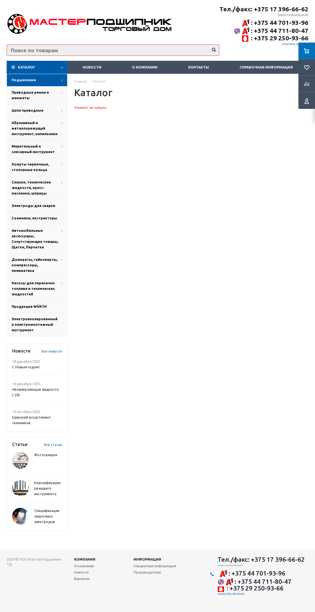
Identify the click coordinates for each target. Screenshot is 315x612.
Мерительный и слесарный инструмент (33, 149)
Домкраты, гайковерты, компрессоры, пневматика (34, 265)
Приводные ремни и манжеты (30, 95)
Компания (84, 559)
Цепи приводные (27, 110)
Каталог (26, 67)
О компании (145, 67)
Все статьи (53, 444)
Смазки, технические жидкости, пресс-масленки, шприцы (31, 187)
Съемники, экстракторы (34, 218)
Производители (147, 572)
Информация (147, 559)
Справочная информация (266, 67)
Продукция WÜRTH (29, 306)
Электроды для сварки (33, 205)
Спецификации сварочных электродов (46, 516)
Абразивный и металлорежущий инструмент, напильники (34, 128)
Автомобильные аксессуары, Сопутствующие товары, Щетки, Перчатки (35, 238)
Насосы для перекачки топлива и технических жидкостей (33, 288)
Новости (92, 67)
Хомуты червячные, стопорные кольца (30, 167)
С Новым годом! (26, 367)
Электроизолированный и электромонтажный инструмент (34, 324)
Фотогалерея (45, 455)
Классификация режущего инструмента (47, 488)
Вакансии (82, 579)
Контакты (198, 67)
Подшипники (24, 80)
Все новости (52, 351)
